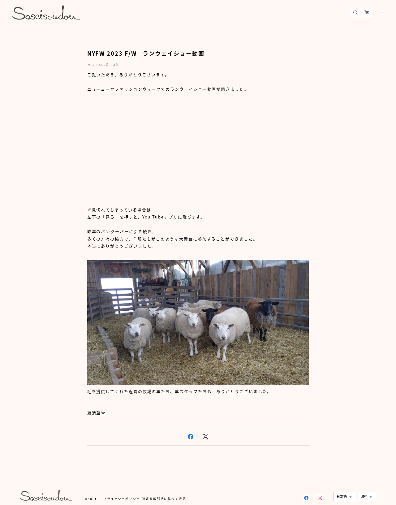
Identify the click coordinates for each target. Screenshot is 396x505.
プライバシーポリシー (121, 498)
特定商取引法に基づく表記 (164, 498)
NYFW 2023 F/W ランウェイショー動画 (145, 53)
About (91, 498)
